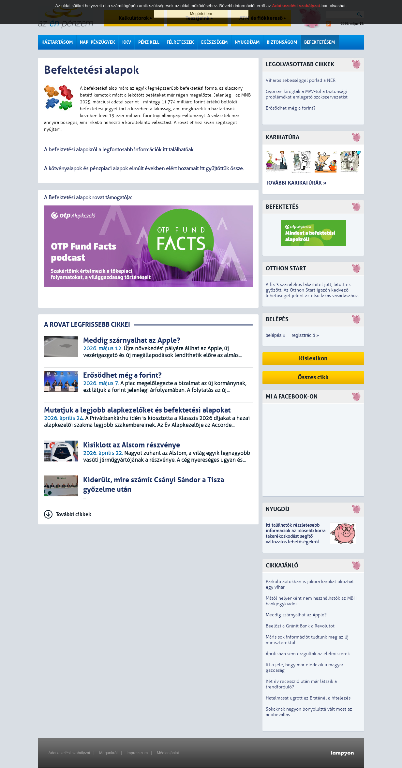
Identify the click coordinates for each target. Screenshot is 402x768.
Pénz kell (148, 42)
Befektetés (282, 206)
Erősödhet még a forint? (291, 108)
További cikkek (73, 514)
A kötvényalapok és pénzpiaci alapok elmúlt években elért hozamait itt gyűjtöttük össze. (144, 169)
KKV (126, 42)
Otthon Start (286, 268)
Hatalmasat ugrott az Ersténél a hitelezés (308, 698)
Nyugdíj (277, 509)
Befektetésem (319, 42)
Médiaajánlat (168, 753)
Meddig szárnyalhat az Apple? (296, 615)
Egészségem (214, 42)
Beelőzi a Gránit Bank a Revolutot (300, 626)
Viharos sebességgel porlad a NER (300, 80)
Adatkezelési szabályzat (69, 753)
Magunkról (108, 753)
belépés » (276, 335)
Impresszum (137, 753)
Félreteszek (180, 42)
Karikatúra (282, 137)
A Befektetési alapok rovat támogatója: (88, 198)
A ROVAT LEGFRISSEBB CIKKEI (87, 324)
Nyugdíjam (247, 42)
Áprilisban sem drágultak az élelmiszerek (308, 653)
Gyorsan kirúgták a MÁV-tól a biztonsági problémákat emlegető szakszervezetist (307, 94)
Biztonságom (282, 42)
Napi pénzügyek (97, 42)
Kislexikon (313, 358)
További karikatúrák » (296, 183)
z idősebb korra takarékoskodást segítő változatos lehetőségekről (295, 536)
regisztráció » (305, 335)
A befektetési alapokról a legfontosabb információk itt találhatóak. (119, 150)
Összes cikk (313, 377)
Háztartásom (57, 42)
